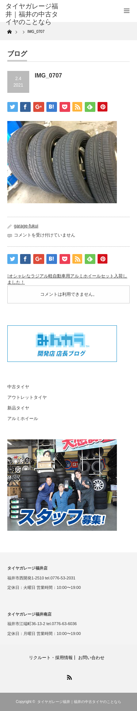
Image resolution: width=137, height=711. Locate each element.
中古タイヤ (18, 386)
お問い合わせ (91, 657)
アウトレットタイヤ (27, 397)
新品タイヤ (18, 408)
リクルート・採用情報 (51, 657)
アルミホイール (22, 418)
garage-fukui (26, 225)
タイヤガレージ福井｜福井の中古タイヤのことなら (79, 702)
